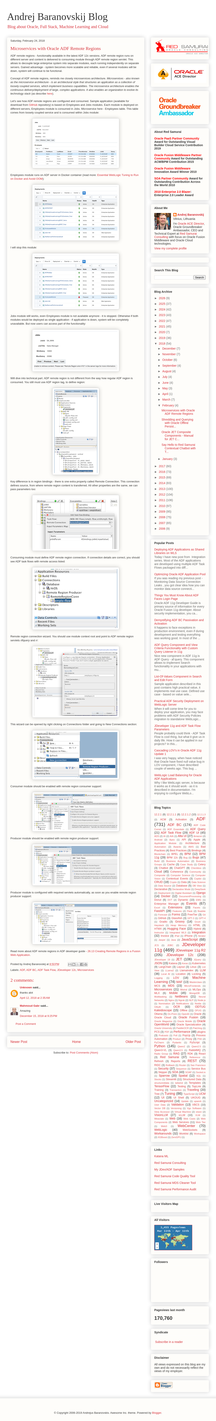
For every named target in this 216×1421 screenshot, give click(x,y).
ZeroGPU (176, 1137)
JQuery (197, 959)
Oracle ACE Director (191, 223)
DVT (170, 900)
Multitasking (160, 996)
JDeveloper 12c (66, 969)
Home (76, 1042)
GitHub (33, 104)
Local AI (165, 974)
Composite (159, 875)
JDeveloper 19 (162, 959)
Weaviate (159, 1118)
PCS (157, 1031)
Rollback (170, 1065)
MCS (157, 985)
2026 (162, 298)
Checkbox (196, 868)
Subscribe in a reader (169, 1342)
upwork (197, 1101)
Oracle (197, 1014)
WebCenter (186, 1126)
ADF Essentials (175, 829)
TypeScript (189, 1094)
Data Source (164, 885)
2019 (162, 338)
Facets (196, 907)
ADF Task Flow (46, 969)
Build (156, 861)
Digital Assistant (183, 893)
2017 (162, 466)
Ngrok (181, 1000)
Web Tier (201, 1122)
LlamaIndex (186, 970)
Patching (197, 1028)
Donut (157, 899)
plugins (201, 1031)
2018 (162, 343)
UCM (202, 1093)
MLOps (196, 989)
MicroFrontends (192, 986)
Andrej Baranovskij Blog (57, 16)
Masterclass (196, 982)
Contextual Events (177, 878)
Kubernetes (199, 963)
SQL (198, 1076)
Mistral (183, 989)
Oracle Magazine (163, 1021)
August (167, 371)
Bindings (197, 850)
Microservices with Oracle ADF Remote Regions (55, 48)
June (165, 382)
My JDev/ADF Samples (169, 1169)
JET (179, 959)
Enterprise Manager (166, 903)
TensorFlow (161, 1086)
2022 (162, 321)
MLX (157, 993)
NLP (191, 1000)
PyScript (195, 1042)
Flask (189, 911)
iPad (177, 936)
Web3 (164, 1126)
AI (164, 836)
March (166, 399)
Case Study (186, 864)
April (165, 394)
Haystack (159, 925)
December (169, 348)
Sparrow (164, 1075)
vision (199, 1112)
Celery (202, 864)
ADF (22, 969)
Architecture (192, 843)
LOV (176, 977)
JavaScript (189, 940)
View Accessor (162, 1112)
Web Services (180, 1122)
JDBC (170, 945)
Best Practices (178, 850)
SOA (175, 1072)
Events (191, 903)
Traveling (193, 1089)
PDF (167, 1032)
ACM (163, 819)
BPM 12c (172, 857)
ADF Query (198, 829)
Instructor (159, 932)
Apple (196, 839)
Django (201, 892)
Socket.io (201, 1072)
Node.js (202, 1000)
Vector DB (159, 1108)
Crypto (173, 882)
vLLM (182, 1115)
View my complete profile (170, 248)
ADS (156, 836)
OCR (176, 1006)
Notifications (182, 1003)
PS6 (199, 1039)
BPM (188, 854)
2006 (162, 528)
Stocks (157, 1079)
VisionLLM (161, 1115)
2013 (162, 489)
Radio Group (161, 1053)
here (49, 93)
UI (162, 1097)
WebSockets (190, 1129)
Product (177, 1039)
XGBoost (162, 1137)
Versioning (176, 1108)
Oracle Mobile (184, 1021)
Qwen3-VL (160, 1050)
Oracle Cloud (162, 1017)
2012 (162, 494)
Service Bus (198, 1068)
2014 (162, 483)
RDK (190, 1053)
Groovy (180, 921)
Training (159, 1089)
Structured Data (192, 1079)
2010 (162, 506)
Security (163, 1068)
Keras (185, 963)
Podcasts (163, 1035)
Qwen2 (181, 1046)
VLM (197, 1115)
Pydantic (176, 1042)
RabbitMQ (195, 1050)
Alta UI (182, 836)
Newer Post (18, 1042)
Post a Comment (26, 1023)
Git (204, 914)
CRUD (158, 882)
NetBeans (181, 996)
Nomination (165, 1003)
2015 (162, 477)
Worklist (184, 1133)
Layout (181, 966)
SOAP (188, 1072)
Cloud (158, 871)
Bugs (195, 857)
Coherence (176, 871)
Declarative (160, 889)
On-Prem (172, 1014)
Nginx (171, 1000)
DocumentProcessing (190, 896)
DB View (197, 885)
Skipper (162, 1072)
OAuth (157, 1007)
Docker (165, 896)
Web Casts (189, 1118)
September (169, 365)
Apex (172, 839)
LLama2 (169, 970)
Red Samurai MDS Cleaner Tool (175, 1182)
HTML (196, 925)
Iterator (202, 936)
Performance (181, 1031)
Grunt (198, 921)
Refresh (158, 1061)
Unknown (26, 987)
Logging (158, 978)
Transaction (176, 1090)
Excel (157, 907)
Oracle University (163, 1028)
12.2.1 (158, 814)
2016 (162, 471)
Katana (173, 963)
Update (185, 1101)
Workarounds (163, 1133)
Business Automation (177, 861)
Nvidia (198, 1003)
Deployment (164, 893)
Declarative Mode (181, 889)
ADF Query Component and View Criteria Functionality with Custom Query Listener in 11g (176, 648)
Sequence (181, 1068)
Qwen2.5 (196, 1046)
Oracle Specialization (188, 1024)
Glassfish (176, 918)
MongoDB (194, 993)
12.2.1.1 (171, 814)
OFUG (198, 1010)
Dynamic (183, 899)
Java (173, 940)
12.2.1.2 (186, 814)
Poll (175, 1035)
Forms (176, 914)
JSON (158, 963)
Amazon (197, 836)
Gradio (163, 921)
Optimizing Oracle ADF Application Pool (180, 574)
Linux (193, 966)
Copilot (197, 878)
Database (181, 885)
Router (182, 1065)
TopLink (196, 1086)
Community (195, 872)
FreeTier (192, 914)
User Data (160, 1104)
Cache (171, 864)
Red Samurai (169, 1057)
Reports (175, 1061)
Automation (160, 847)
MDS (171, 985)
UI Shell (178, 1097)
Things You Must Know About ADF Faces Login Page (176, 597)
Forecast (162, 914)
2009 (162, 511)
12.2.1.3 (201, 814)
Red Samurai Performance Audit (175, 1189)
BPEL (174, 854)
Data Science (199, 882)
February (168, 405)
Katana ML (161, 1156)
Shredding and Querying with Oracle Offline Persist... (177, 423)
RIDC (157, 1065)
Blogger (156, 1412)
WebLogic (160, 1129)
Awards (177, 847)
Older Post (133, 1042)
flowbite (202, 911)
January (167, 459)
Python (159, 1046)
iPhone (189, 935)
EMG (198, 900)
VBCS (195, 1104)
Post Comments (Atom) (84, 1052)
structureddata (161, 1083)
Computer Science (180, 875)
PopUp (186, 1035)
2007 (162, 523)
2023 (162, 315)
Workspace (200, 1133)
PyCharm (159, 1042)
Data (184, 882)
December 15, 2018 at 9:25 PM (38, 1015)
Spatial (182, 1075)
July (165, 377)
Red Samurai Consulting (170, 1162)
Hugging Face (176, 928)
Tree (156, 1093)
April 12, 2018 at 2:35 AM (35, 997)
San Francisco (198, 1065)
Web (172, 1118)
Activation (181, 819)
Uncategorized (163, 1101)
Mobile (173, 993)
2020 (162, 332)
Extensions (175, 907)
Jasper (162, 940)
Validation (177, 1104)
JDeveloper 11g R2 (191, 950)
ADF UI (194, 832)
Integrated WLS (178, 932)
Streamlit (171, 1079)
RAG (176, 1053)
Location (181, 974)
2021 (162, 326)
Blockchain (160, 854)
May (165, 388)
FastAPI (159, 911)
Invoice (165, 935)
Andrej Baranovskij (190, 214)
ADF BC (31, 969)
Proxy (189, 1038)
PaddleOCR (182, 1028)
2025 (162, 303)
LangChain (165, 966)
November (169, 354)
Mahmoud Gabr (30, 1005)
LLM (203, 970)
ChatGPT (179, 868)
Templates (195, 1082)
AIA (171, 836)
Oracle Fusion (188, 1017)
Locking (196, 974)
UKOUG (195, 1097)
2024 (162, 309)
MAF (179, 982)
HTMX (158, 928)
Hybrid (197, 928)
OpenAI (185, 1014)
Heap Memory (178, 925)
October (167, 359)
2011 (162, 500)
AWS (191, 847)
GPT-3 (190, 918)
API (184, 839)
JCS (156, 945)
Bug (185, 857)
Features (177, 911)
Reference (195, 1057)
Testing (181, 1086)
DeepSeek (200, 889)
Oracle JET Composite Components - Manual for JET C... (177, 435)
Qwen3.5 (178, 1050)
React (202, 1053)
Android (158, 839)
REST (192, 1061)
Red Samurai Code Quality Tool (174, 1176)
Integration (199, 932)
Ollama (158, 1014)
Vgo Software (194, 1108)
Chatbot (163, 868)
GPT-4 (202, 918)
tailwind (179, 1083)
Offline (183, 1010)
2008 (162, 517)
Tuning (170, 1094)
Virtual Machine (183, 1112)
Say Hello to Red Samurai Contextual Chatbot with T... (179, 448)
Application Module (165, 843)
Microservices (85, 969)
